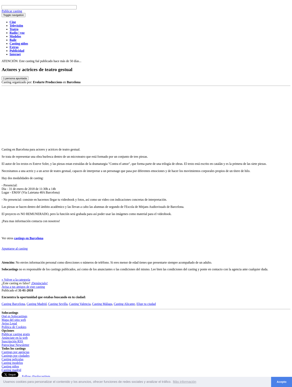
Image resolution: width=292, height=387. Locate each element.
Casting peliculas (12, 359)
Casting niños (10, 366)
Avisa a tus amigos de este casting (23, 286)
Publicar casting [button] (12, 11)
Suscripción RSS (12, 341)
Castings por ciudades (15, 355)
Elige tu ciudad (146, 304)
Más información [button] (184, 381)
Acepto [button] (281, 381)
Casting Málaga (102, 304)
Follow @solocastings (36, 376)
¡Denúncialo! (39, 283)
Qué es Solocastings (14, 316)
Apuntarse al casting (15, 248)
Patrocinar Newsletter (15, 345)
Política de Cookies (14, 327)
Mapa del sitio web (14, 320)
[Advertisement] (146, 116)
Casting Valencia (80, 304)
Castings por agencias (15, 352)
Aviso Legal (9, 323)
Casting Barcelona (13, 304)
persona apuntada (15, 78)
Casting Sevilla (57, 304)
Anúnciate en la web (15, 337)
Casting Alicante (124, 304)
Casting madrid (11, 370)
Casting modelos (12, 363)
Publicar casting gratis (16, 334)
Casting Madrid (37, 304)
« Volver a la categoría (16, 279)
